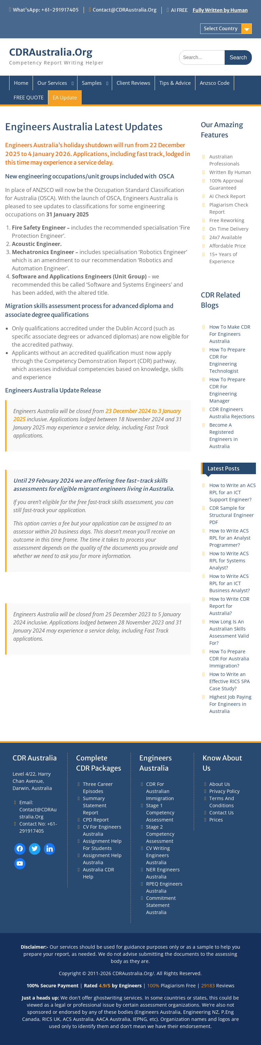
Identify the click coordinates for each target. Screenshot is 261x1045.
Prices (216, 819)
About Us (219, 784)
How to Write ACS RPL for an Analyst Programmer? (229, 537)
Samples (92, 82)
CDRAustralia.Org (50, 52)
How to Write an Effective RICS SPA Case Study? (229, 681)
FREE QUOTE (29, 97)
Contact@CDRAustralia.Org (124, 10)
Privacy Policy (224, 791)
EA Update (65, 97)
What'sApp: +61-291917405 (46, 10)
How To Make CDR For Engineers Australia (229, 334)
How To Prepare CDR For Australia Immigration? (229, 658)
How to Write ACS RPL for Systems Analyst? (229, 560)
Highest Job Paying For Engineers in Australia (230, 704)
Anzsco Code (214, 82)
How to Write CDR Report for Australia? (229, 606)
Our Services (52, 82)
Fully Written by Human (220, 10)
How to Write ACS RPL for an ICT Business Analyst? (229, 583)
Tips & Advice (175, 82)
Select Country (221, 28)
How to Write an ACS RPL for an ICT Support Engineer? (232, 492)
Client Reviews (133, 82)
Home (21, 82)
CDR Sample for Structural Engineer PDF (231, 515)
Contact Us (221, 812)
